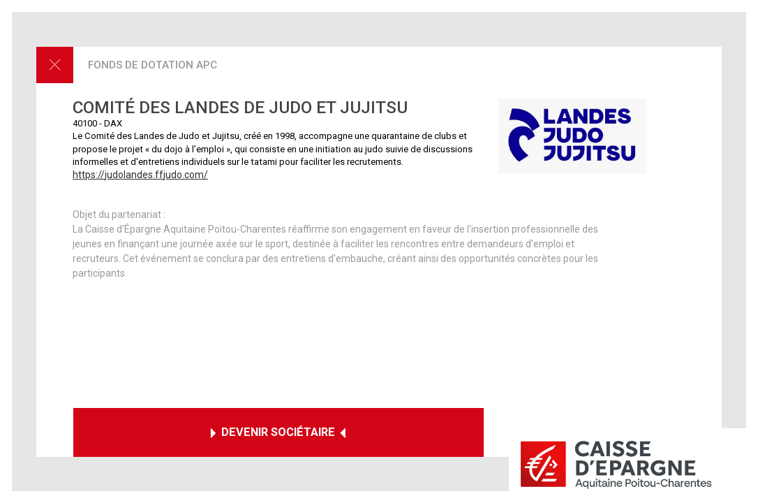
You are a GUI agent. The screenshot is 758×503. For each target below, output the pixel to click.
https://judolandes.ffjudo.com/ (140, 174)
